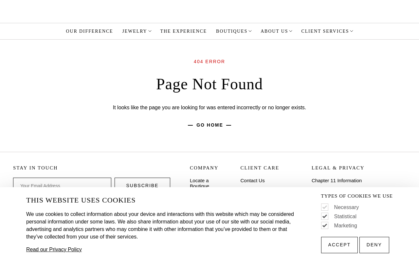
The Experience (183, 31)
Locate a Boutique (199, 183)
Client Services (327, 31)
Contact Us (252, 180)
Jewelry (137, 31)
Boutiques (234, 31)
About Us (277, 31)
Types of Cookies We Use (357, 196)
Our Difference (89, 31)
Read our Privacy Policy (54, 249)
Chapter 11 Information (337, 180)
